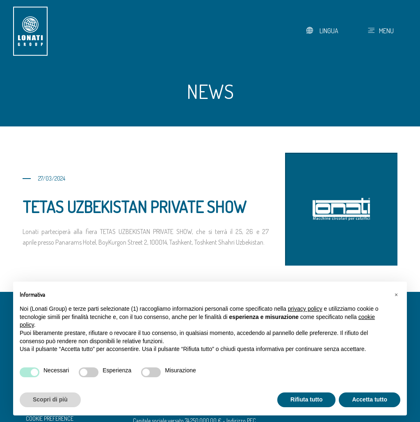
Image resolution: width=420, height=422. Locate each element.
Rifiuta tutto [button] (306, 399)
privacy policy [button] (305, 308)
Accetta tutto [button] (369, 399)
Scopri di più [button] (50, 399)
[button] (396, 294)
